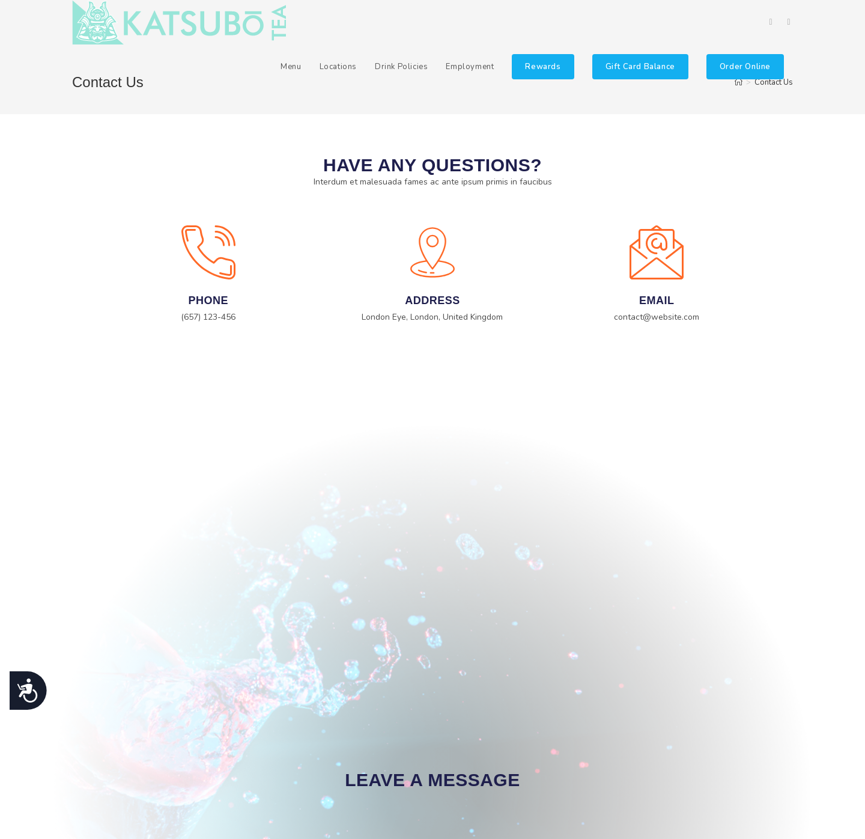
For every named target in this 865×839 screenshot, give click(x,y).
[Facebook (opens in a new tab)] (771, 22)
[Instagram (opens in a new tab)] (789, 22)
